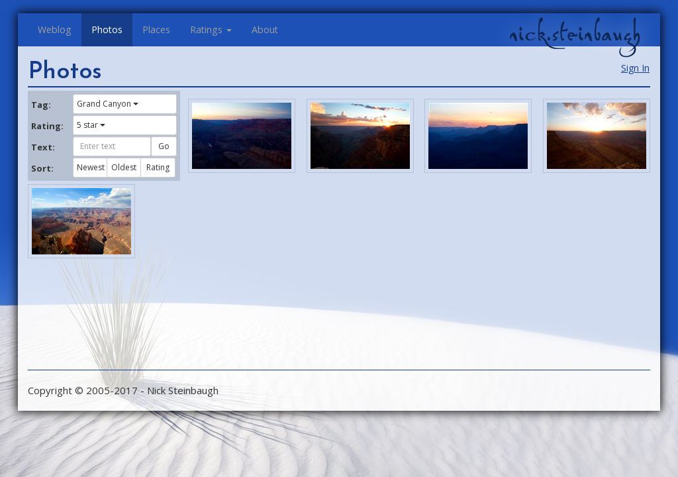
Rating (158, 167)
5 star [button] (91, 125)
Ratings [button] (211, 29)
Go (164, 146)
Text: (43, 147)
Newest (91, 167)
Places (156, 29)
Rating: (47, 126)
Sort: (42, 168)
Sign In (635, 68)
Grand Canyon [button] (107, 103)
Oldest (123, 167)
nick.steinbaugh (574, 33)
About (265, 29)
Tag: (41, 105)
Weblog (55, 29)
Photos (106, 29)
